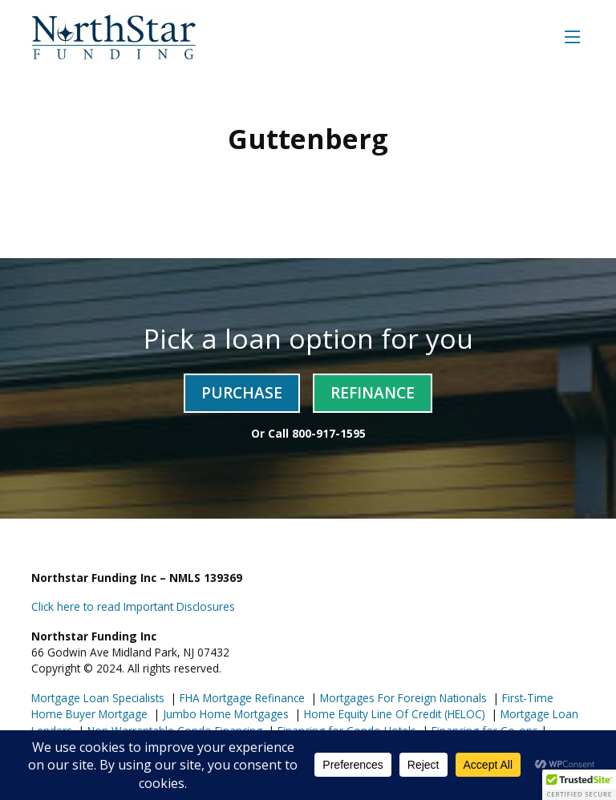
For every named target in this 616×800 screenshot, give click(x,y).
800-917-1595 (329, 433)
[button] (579, 785)
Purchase (241, 392)
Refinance (372, 392)
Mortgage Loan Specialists (97, 697)
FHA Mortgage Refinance (242, 697)
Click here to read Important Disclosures (133, 606)
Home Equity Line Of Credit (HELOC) (393, 713)
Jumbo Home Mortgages (224, 713)
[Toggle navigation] (573, 36)
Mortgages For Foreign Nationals (402, 697)
